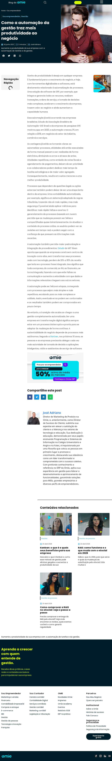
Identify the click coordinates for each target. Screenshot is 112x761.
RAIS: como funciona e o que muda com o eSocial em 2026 (92, 550)
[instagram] (100, 756)
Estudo (60, 248)
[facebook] (96, 756)
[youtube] (109, 756)
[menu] (101, 2)
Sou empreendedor (14, 11)
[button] (3, 55)
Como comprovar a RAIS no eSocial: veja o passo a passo (55, 610)
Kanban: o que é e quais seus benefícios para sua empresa (55, 550)
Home (3, 11)
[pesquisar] (45, 2)
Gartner (54, 336)
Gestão (24, 16)
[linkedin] (105, 756)
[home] (17, 2)
